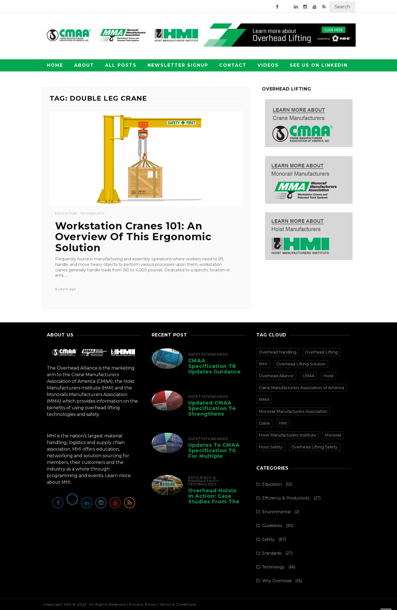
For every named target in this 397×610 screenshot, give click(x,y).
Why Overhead (276, 580)
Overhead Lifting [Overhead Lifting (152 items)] (321, 352)
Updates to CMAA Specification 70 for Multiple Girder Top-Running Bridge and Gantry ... (214, 458)
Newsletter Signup (177, 65)
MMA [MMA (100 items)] (264, 399)
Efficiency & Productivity (203, 479)
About (84, 65)
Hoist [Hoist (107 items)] (328, 375)
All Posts (120, 65)
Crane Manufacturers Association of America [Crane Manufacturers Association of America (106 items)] (301, 387)
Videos (268, 65)
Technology (92, 213)
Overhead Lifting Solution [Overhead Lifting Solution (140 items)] (301, 364)
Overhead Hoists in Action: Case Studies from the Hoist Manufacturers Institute (214, 504)
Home (55, 65)
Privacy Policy (142, 604)
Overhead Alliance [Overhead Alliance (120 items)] (276, 375)
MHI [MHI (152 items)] (263, 364)
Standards (215, 354)
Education (66, 213)
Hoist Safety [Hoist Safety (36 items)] (271, 447)
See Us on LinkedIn (319, 65)
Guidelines (272, 525)
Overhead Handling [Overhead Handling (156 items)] (277, 352)
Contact (232, 65)
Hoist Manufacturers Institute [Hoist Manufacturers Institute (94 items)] (287, 435)
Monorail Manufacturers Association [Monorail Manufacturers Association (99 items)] (293, 411)
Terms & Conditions (178, 604)
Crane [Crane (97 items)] (264, 423)
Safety (195, 354)
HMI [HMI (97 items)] (283, 423)
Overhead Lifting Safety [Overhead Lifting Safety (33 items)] (314, 447)
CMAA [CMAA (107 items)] (308, 375)
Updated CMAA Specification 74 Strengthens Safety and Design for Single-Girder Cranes (215, 416)
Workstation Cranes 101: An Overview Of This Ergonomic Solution (133, 237)
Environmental (276, 511)
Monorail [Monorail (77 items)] (333, 435)
